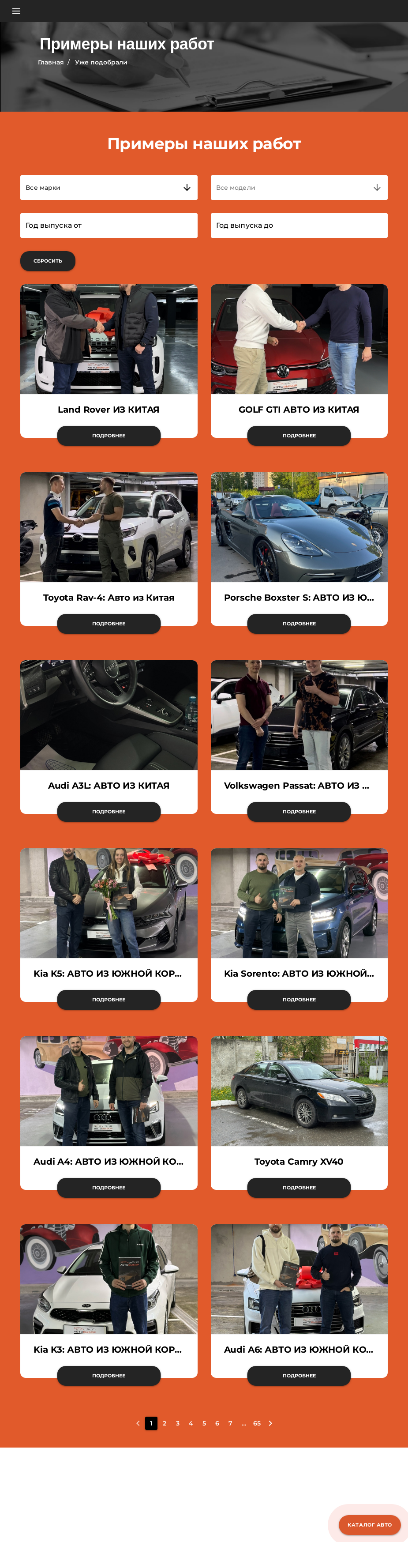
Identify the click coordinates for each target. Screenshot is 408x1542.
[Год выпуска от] (109, 225)
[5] (204, 1423)
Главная (51, 62)
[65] (257, 1423)
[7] (231, 1423)
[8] (244, 1423)
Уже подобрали (101, 62)
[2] (164, 1423)
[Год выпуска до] (299, 225)
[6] (217, 1423)
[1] (151, 1423)
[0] (138, 1423)
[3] (178, 1423)
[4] (191, 1423)
